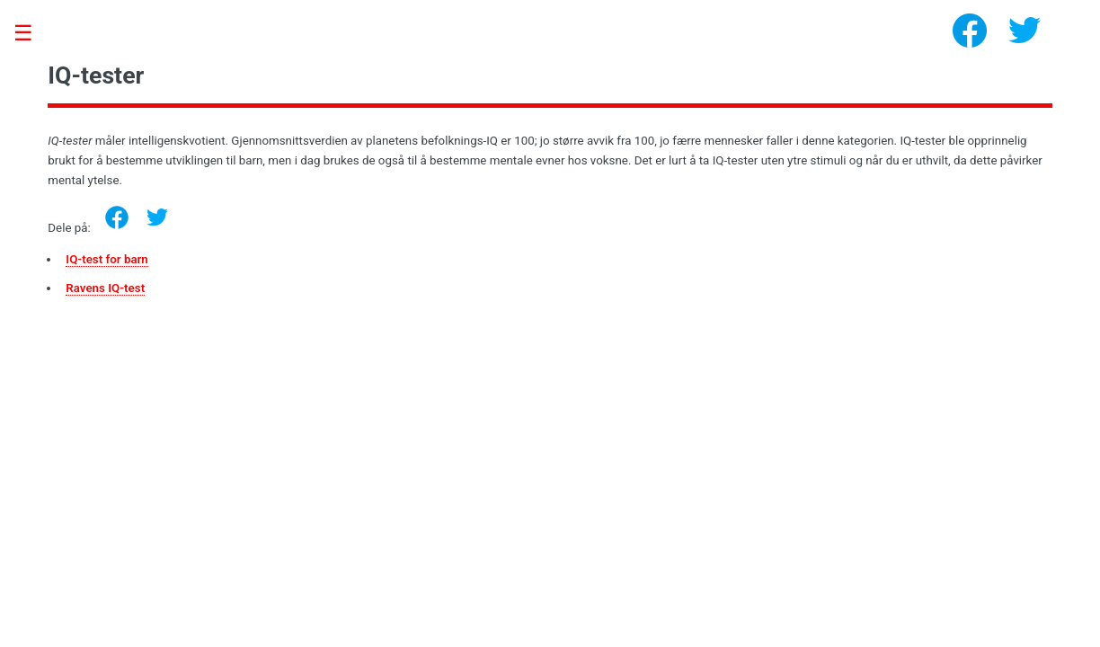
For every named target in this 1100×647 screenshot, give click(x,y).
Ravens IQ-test (105, 288)
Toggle (32, 33)
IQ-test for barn (107, 259)
